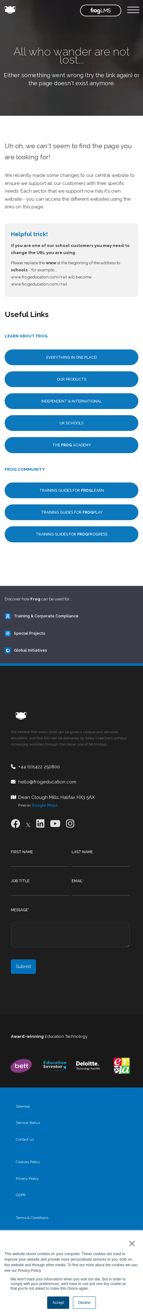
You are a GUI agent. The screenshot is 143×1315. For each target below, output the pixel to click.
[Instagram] (70, 823)
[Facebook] (15, 823)
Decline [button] (84, 1302)
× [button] (130, 1243)
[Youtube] (55, 823)
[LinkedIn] (40, 823)
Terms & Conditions (32, 1218)
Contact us (25, 1139)
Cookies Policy (28, 1162)
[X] (28, 823)
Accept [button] (58, 1302)
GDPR (21, 1195)
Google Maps (45, 805)
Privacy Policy (27, 1178)
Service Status (28, 1123)
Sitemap (23, 1106)
